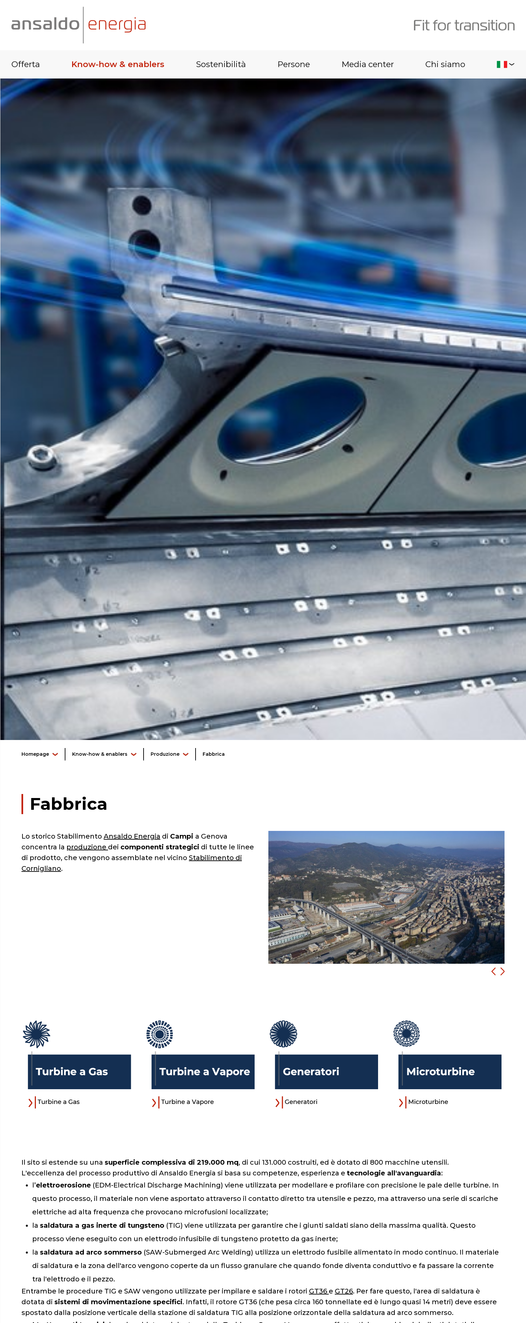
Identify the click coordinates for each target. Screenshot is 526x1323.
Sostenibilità (221, 64)
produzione (87, 847)
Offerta (25, 64)
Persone (293, 64)
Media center (367, 64)
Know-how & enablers (117, 64)
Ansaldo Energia (132, 836)
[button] (490, 971)
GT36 (319, 1291)
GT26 (344, 1291)
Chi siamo (445, 64)
